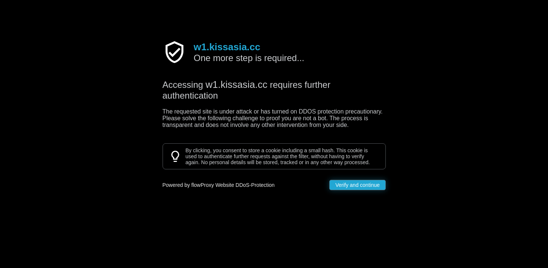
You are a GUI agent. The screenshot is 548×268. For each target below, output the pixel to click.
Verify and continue (357, 185)
